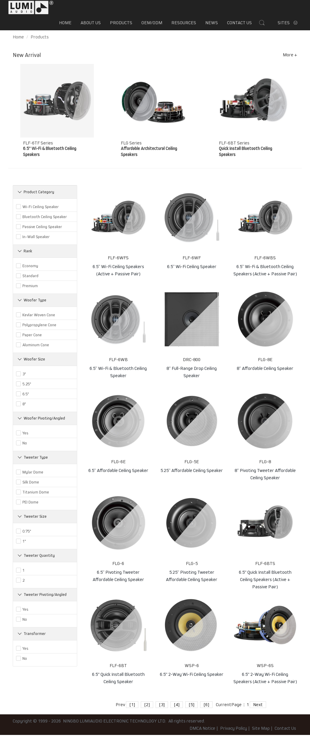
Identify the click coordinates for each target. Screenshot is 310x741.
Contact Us (239, 25)
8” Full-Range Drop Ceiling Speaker (192, 377)
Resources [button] (183, 25)
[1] (132, 710)
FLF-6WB (118, 365)
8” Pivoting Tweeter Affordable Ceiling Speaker (265, 479)
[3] (162, 710)
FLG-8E (265, 365)
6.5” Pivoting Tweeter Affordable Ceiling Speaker (118, 581)
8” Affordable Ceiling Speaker (265, 374)
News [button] (211, 25)
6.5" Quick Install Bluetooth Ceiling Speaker (118, 683)
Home (65, 25)
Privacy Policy (233, 734)
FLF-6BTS (265, 569)
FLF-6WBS (265, 263)
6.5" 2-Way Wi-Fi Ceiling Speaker (191, 680)
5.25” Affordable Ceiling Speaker (191, 476)
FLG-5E (191, 467)
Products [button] (121, 25)
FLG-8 (265, 467)
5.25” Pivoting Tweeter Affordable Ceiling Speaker (191, 581)
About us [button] (91, 25)
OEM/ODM (151, 25)
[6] (206, 710)
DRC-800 (191, 365)
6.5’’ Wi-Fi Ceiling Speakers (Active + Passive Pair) (118, 275)
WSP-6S (265, 671)
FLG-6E (118, 467)
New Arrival (27, 61)
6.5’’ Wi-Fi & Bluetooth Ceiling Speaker (118, 377)
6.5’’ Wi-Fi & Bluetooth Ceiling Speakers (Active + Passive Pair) (265, 275)
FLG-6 (118, 569)
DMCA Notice (202, 734)
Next (258, 710)
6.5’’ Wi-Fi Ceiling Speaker (191, 272)
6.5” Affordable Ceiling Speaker (118, 476)
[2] (147, 710)
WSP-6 (192, 671)
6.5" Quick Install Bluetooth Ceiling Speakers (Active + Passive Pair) (265, 581)
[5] (191, 710)
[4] (177, 710)
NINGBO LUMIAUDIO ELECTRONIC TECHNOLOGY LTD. (114, 727)
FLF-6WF (192, 263)
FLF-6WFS (118, 263)
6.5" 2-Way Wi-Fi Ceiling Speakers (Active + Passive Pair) (265, 683)
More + (290, 60)
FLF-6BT (118, 671)
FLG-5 (192, 569)
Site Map (261, 734)
